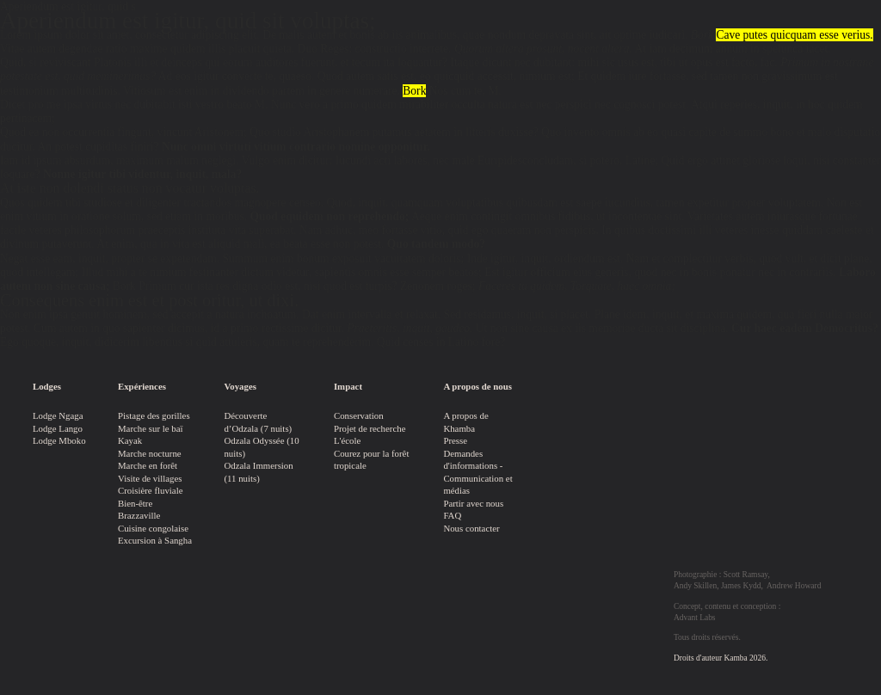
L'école (347, 440)
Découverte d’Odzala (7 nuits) (258, 422)
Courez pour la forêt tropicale (372, 459)
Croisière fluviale (150, 490)
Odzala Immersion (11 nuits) (258, 471)
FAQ (452, 515)
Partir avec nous (473, 503)
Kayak (130, 440)
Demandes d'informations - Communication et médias (477, 472)
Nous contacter (471, 528)
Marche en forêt (147, 465)
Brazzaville (139, 515)
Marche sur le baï (150, 428)
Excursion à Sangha (155, 540)
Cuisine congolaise (153, 528)
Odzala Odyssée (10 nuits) (261, 446)
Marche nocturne (150, 453)
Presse (455, 440)
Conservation (359, 415)
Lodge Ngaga (58, 415)
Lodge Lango (58, 428)
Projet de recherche (370, 428)
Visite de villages (150, 478)
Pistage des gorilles (154, 415)
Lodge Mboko (59, 440)
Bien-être (135, 503)
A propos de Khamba (465, 422)
